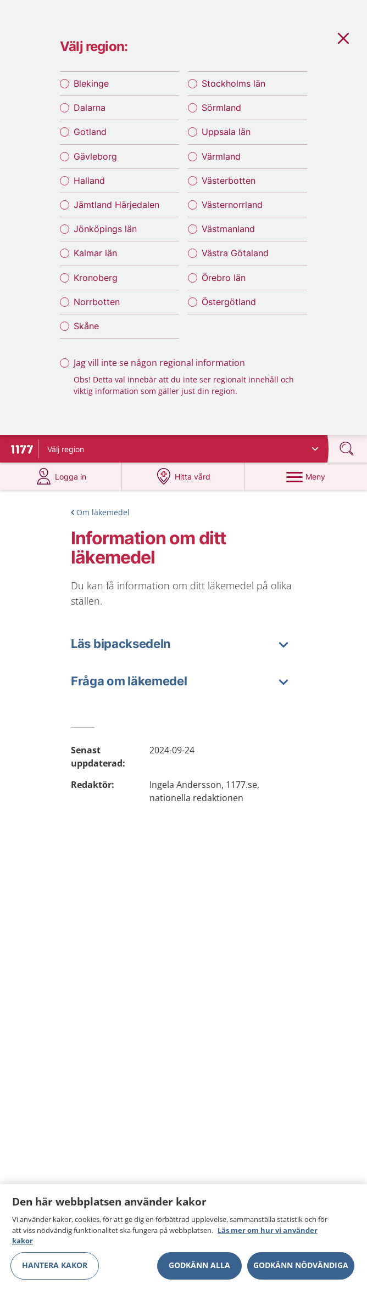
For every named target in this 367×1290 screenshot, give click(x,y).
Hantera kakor (54, 1269)
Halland (89, 180)
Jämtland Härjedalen (116, 204)
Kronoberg (96, 277)
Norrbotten (97, 301)
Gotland (90, 131)
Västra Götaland (235, 252)
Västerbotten (228, 180)
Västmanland (228, 228)
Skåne (86, 325)
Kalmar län (95, 252)
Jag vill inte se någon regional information (159, 363)
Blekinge (91, 83)
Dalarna (89, 107)
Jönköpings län (105, 228)
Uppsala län (226, 131)
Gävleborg (95, 156)
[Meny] (305, 476)
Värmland (221, 156)
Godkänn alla (199, 1269)
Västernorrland (232, 204)
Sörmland (221, 107)
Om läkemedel (103, 512)
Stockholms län (233, 83)
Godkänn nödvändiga (300, 1269)
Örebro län (224, 277)
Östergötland (229, 301)
